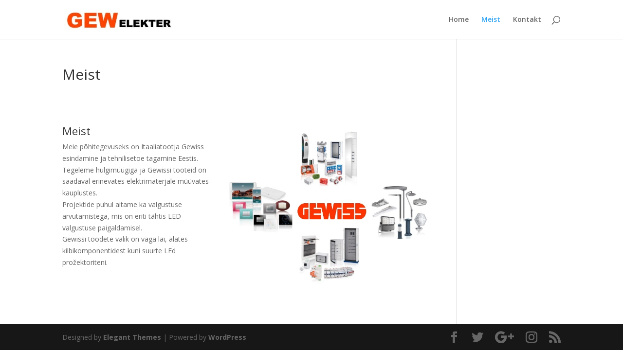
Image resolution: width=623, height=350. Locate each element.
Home (459, 20)
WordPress (227, 337)
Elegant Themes (132, 337)
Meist (490, 20)
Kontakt (527, 20)
